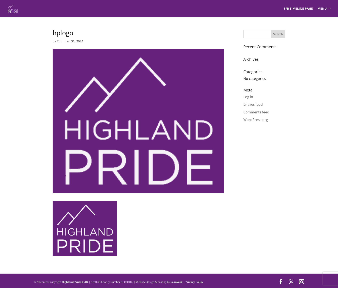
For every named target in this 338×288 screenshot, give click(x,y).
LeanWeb (177, 282)
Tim (59, 41)
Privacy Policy (194, 282)
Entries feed (253, 104)
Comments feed (256, 112)
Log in (248, 96)
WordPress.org (255, 119)
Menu (322, 9)
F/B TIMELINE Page (298, 9)
